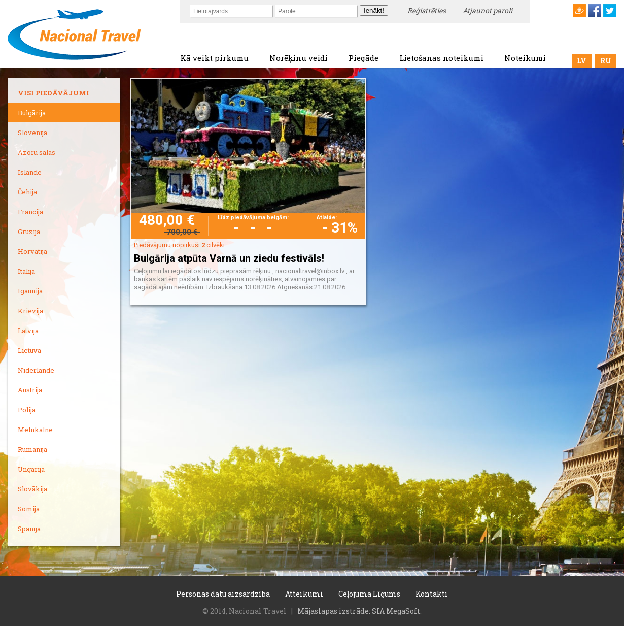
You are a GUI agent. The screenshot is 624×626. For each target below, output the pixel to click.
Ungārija (31, 469)
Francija (30, 211)
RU (605, 60)
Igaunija (30, 290)
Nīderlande (36, 370)
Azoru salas (36, 152)
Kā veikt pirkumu (214, 58)
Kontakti (431, 594)
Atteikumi (304, 594)
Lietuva (29, 350)
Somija (29, 508)
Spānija (29, 528)
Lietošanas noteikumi (441, 58)
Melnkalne (35, 429)
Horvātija (32, 251)
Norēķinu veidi (298, 58)
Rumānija (32, 449)
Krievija (30, 310)
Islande (30, 172)
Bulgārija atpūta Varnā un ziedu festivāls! (229, 258)
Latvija (28, 330)
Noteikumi (525, 58)
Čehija (27, 191)
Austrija (30, 389)
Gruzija (29, 231)
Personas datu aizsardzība (223, 594)
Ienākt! (374, 10)
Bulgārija (32, 112)
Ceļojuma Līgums (369, 594)
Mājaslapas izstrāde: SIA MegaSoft (358, 611)
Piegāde (363, 58)
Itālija (26, 271)
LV (581, 60)
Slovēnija (32, 132)
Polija (27, 409)
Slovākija (32, 488)
